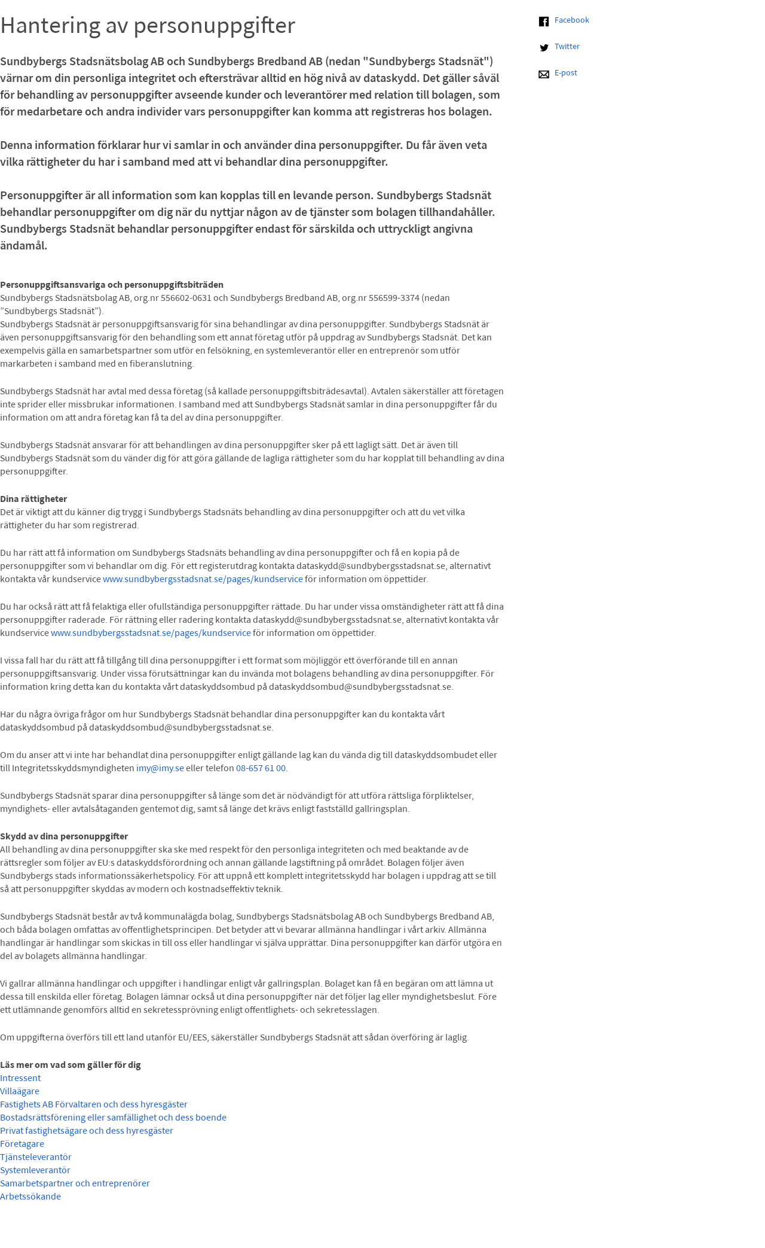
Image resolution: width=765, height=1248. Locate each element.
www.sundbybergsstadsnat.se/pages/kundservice (203, 580)
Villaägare (19, 1092)
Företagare (22, 1144)
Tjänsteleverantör (36, 1157)
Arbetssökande (30, 1197)
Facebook (572, 20)
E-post (566, 73)
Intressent (20, 1078)
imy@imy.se (160, 769)
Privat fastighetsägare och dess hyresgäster (86, 1131)
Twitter (567, 46)
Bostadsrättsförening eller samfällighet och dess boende (113, 1118)
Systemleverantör (35, 1171)
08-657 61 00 (261, 769)
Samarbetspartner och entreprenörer (75, 1184)
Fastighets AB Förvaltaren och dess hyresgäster (94, 1105)
